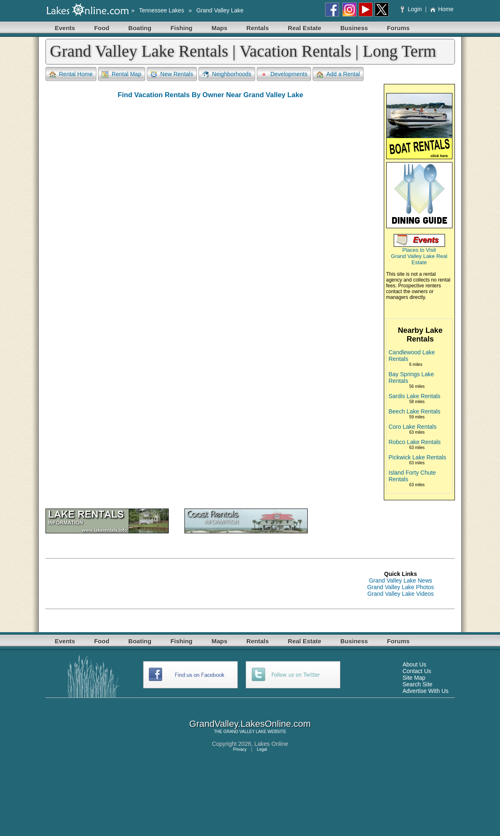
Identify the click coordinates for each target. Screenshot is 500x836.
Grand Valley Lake (220, 10)
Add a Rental (338, 74)
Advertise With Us (425, 691)
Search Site (417, 684)
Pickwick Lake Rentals (417, 457)
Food (102, 27)
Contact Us (416, 671)
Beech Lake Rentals (414, 411)
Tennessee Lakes (161, 10)
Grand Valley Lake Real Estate (419, 259)
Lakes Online (271, 743)
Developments (284, 74)
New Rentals (172, 74)
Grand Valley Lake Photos (400, 587)
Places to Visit (419, 250)
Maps (219, 27)
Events (65, 27)
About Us (414, 664)
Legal (262, 749)
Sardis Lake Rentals (414, 396)
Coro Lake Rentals (413, 426)
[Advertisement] (196, 583)
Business (354, 27)
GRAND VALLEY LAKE (244, 731)
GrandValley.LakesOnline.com (250, 724)
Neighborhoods (226, 74)
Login (412, 9)
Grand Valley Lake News (400, 580)
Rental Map (121, 74)
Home (441, 9)
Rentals (257, 27)
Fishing (181, 27)
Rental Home (71, 74)
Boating (139, 27)
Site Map (413, 677)
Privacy (239, 749)
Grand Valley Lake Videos (400, 593)
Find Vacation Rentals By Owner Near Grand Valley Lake (210, 95)
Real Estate (304, 27)
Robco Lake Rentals (415, 442)
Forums (398, 27)
